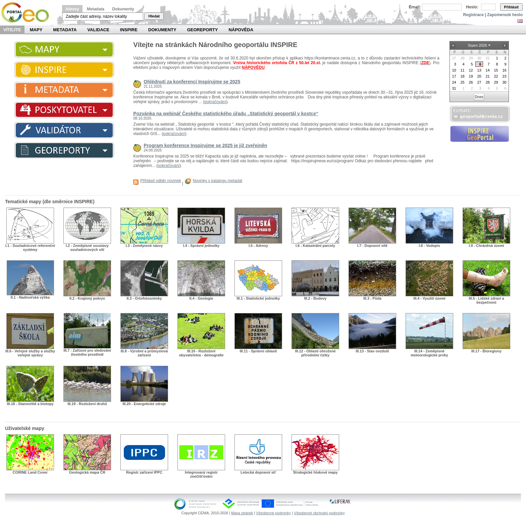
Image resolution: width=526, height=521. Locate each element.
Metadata (95, 9)
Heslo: (472, 7)
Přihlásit (511, 7)
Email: (415, 7)
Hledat (154, 16)
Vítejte (12, 29)
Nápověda (240, 29)
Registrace (473, 14)
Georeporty (202, 29)
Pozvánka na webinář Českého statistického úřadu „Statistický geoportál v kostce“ (225, 113)
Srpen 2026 (477, 45)
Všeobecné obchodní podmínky (319, 513)
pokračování (215, 101)
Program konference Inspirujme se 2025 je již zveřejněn (205, 145)
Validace (98, 29)
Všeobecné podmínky (273, 513)
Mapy (36, 29)
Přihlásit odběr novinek (160, 180)
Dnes (479, 97)
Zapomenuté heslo (505, 14)
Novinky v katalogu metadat (217, 180)
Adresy (72, 9)
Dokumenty (123, 9)
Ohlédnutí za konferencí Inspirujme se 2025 (192, 81)
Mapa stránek (242, 513)
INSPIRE (129, 29)
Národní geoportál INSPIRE (27, 12)
